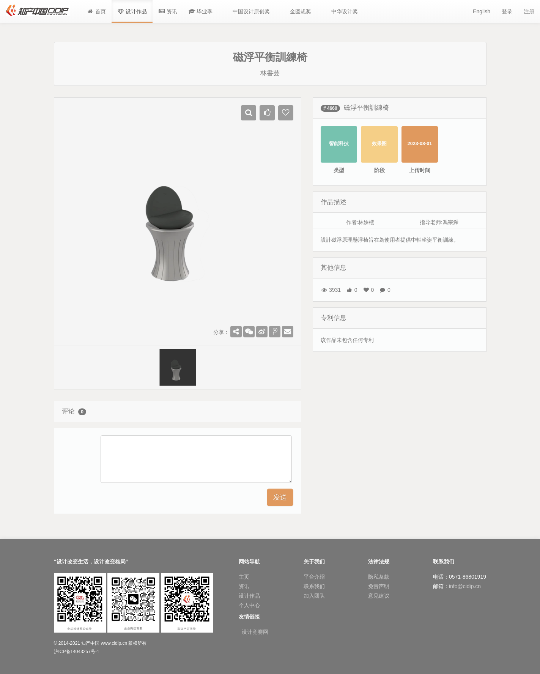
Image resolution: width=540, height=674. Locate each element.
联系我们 (314, 586)
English (481, 11)
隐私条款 (378, 577)
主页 (244, 577)
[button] (201, 11)
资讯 (244, 586)
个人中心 (249, 605)
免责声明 (378, 586)
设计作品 (249, 596)
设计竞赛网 (255, 632)
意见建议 (378, 596)
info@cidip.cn (465, 586)
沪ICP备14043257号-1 (76, 651)
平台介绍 (314, 577)
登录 (507, 11)
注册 (529, 11)
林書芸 (270, 73)
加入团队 (314, 596)
